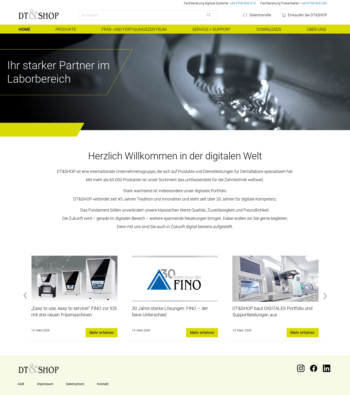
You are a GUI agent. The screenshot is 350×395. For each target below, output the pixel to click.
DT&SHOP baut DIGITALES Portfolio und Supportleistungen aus (272, 312)
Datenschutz (75, 384)
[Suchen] (209, 15)
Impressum (45, 384)
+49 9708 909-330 (314, 3)
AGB (21, 384)
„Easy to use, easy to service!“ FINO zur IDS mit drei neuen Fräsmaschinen (74, 312)
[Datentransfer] (256, 15)
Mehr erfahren (102, 332)
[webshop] (304, 15)
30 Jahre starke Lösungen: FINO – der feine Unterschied (170, 312)
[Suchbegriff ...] (140, 15)
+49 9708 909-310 (242, 3)
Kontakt (103, 384)
